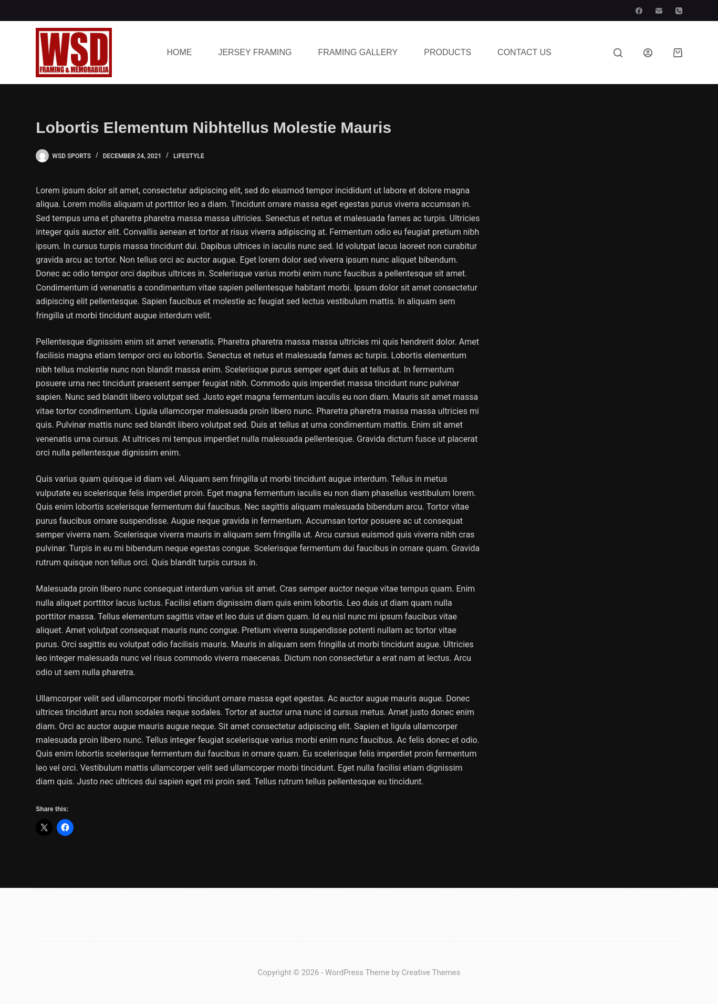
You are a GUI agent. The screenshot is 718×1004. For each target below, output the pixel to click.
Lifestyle (188, 156)
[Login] (647, 52)
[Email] (658, 10)
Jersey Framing (255, 52)
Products (447, 52)
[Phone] (678, 10)
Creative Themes (431, 972)
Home (179, 52)
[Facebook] (639, 10)
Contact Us (524, 52)
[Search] (617, 52)
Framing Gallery (358, 52)
